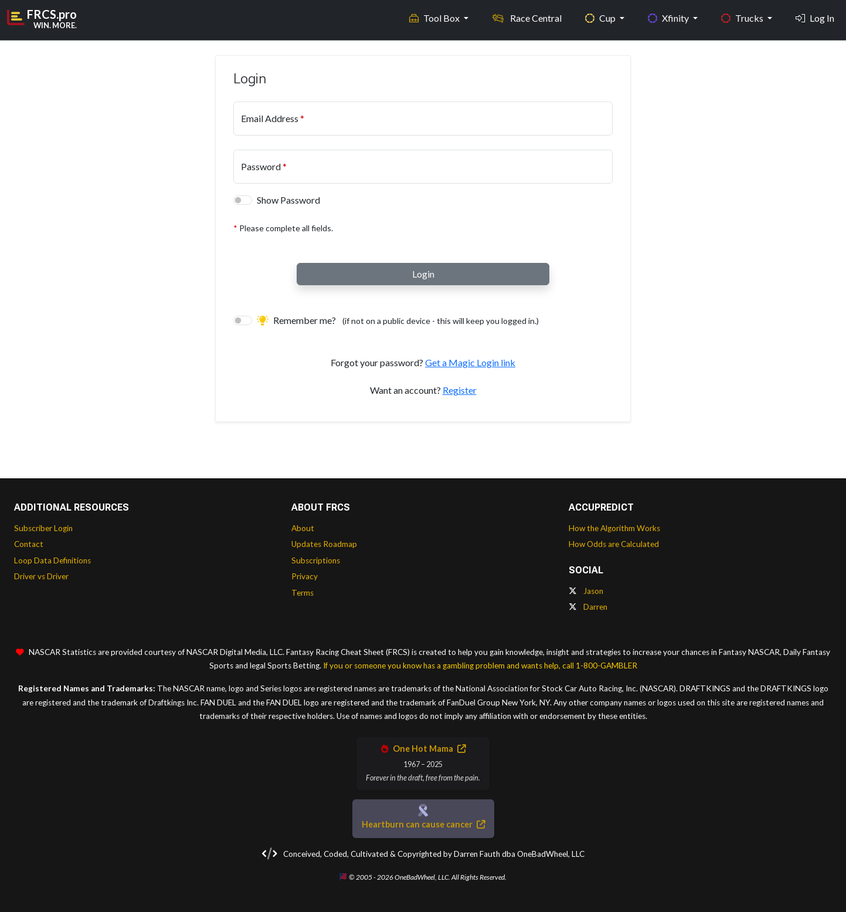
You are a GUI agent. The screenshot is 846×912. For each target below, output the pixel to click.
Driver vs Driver (41, 576)
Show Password (288, 199)
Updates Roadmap (324, 544)
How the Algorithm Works (614, 528)
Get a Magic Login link (470, 362)
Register (460, 390)
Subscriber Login (43, 528)
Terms (302, 592)
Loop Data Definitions (52, 560)
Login (423, 273)
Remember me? (398, 320)
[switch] (242, 200)
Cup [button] (601, 17)
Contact (28, 544)
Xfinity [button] (669, 17)
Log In (815, 17)
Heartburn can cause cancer (423, 824)
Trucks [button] (743, 17)
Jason (586, 591)
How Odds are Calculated (614, 544)
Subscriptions (315, 560)
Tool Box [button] (435, 17)
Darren (588, 607)
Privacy (304, 576)
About (302, 528)
